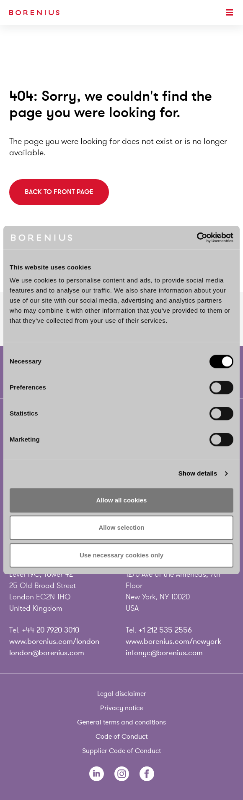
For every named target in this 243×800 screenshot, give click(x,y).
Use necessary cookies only (121, 555)
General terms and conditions (121, 722)
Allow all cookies (121, 500)
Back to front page (59, 191)
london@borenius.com (46, 653)
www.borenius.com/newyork (173, 641)
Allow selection (121, 527)
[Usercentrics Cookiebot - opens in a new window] (196, 237)
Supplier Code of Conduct (121, 751)
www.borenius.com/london (54, 641)
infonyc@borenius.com (164, 653)
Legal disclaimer (121, 693)
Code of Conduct (121, 736)
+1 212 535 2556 (165, 630)
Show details (197, 473)
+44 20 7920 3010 (50, 630)
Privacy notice (121, 708)
